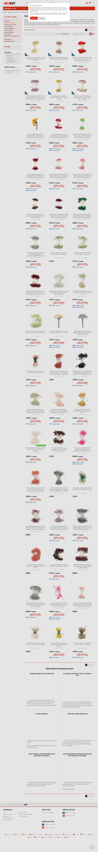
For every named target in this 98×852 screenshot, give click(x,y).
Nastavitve (42, 18)
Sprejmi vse (34, 18)
